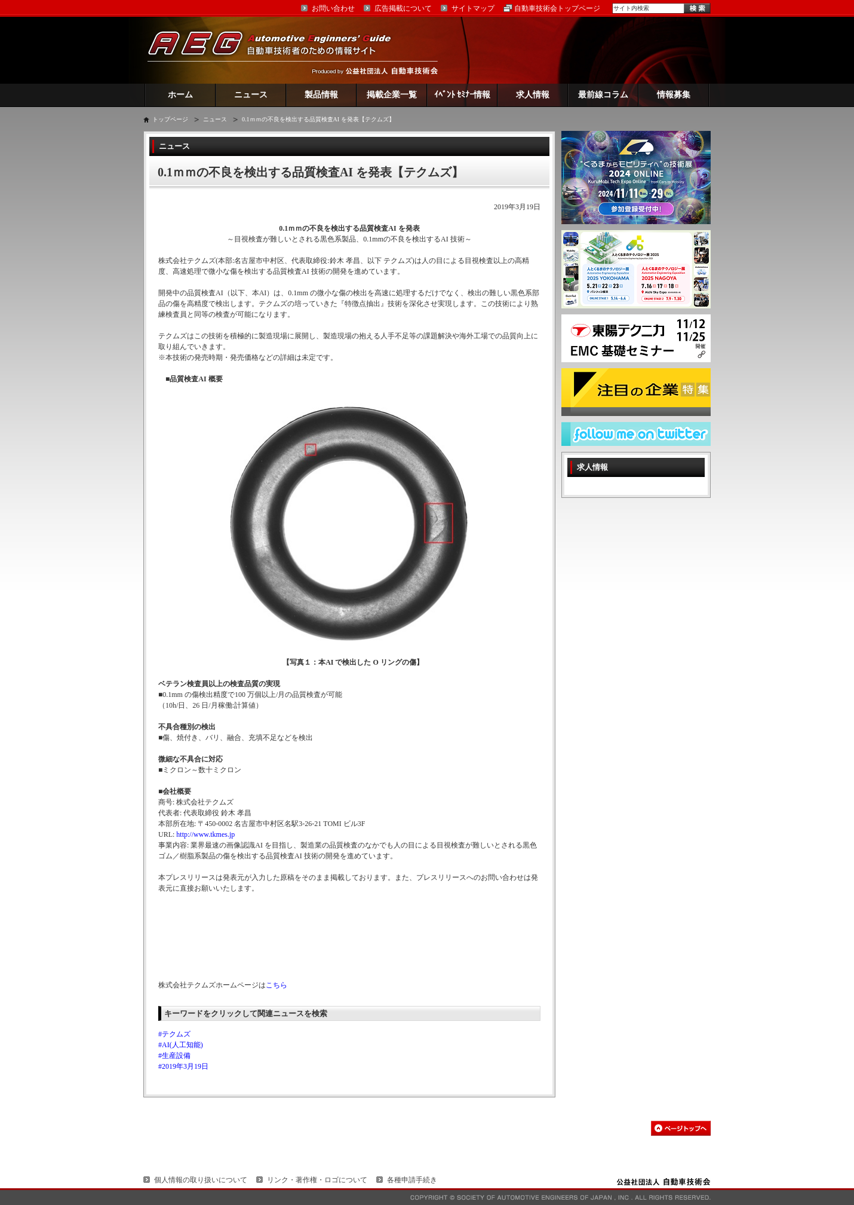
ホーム (180, 94)
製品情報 (321, 94)
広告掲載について (403, 8)
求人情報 (532, 94)
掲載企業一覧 (392, 94)
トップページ (170, 119)
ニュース (251, 94)
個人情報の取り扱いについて (200, 1180)
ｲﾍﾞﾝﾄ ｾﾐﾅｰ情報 (462, 94)
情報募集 (673, 94)
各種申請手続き (412, 1180)
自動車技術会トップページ (557, 8)
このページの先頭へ (681, 1128)
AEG (277, 50)
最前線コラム (603, 94)
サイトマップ (472, 8)
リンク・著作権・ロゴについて (317, 1180)
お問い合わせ (333, 8)
